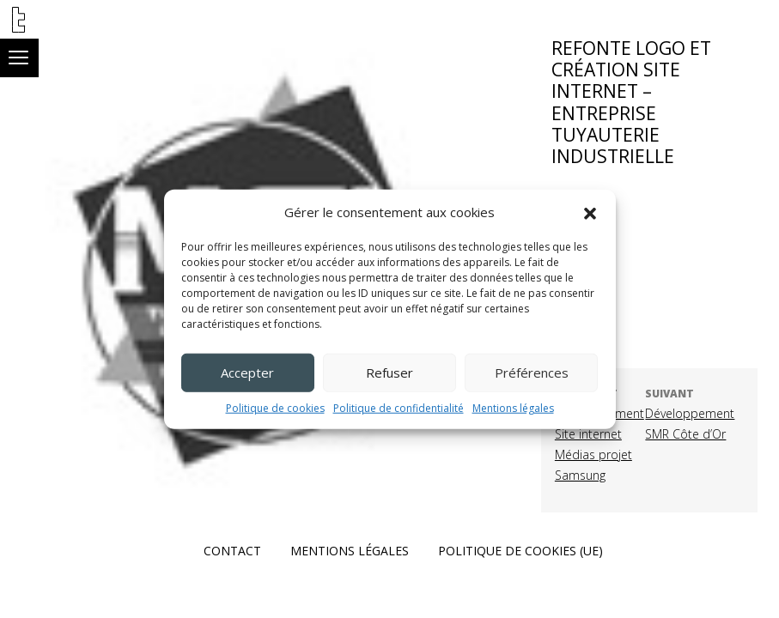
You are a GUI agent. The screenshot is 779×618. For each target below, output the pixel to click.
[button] (590, 212)
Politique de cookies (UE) (520, 550)
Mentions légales (513, 407)
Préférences (532, 372)
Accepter (247, 372)
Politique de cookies (275, 407)
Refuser (389, 372)
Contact (232, 550)
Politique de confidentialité (398, 407)
